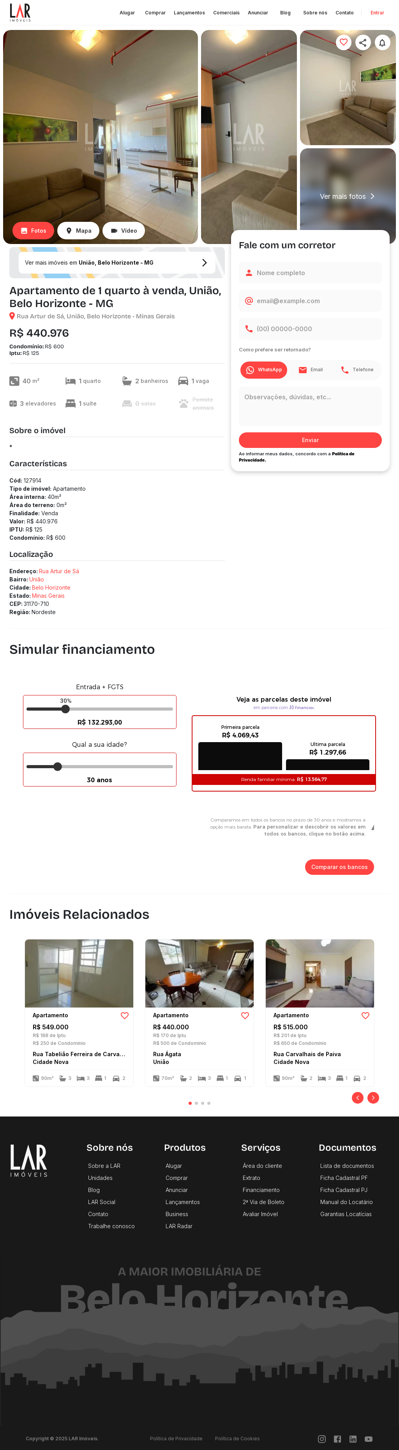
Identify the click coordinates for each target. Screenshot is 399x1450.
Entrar (377, 12)
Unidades (100, 1177)
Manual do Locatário (346, 1202)
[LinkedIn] (353, 1438)
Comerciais (226, 12)
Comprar (155, 12)
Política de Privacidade (176, 1438)
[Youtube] (368, 1438)
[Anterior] (358, 1098)
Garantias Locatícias (346, 1214)
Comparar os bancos (339, 867)
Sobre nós (315, 12)
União (36, 579)
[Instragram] (322, 1438)
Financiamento (261, 1190)
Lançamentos (189, 12)
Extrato (251, 1177)
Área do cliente (262, 1165)
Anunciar (258, 12)
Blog (285, 12)
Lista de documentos (347, 1165)
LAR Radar (179, 1226)
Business (177, 1214)
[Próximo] (373, 1098)
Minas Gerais (48, 595)
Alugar (127, 12)
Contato (344, 12)
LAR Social (101, 1202)
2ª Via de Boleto (263, 1202)
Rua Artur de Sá (59, 571)
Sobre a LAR (104, 1165)
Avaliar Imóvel (260, 1214)
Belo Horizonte (51, 587)
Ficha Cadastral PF (344, 1177)
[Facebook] (337, 1438)
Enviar (310, 440)
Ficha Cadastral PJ (343, 1190)
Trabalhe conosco (111, 1226)
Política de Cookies (237, 1438)
